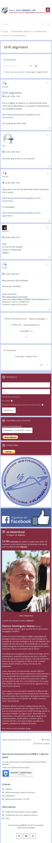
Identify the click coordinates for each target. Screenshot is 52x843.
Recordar (7, 400)
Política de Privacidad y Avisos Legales (21, 812)
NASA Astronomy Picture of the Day (20, 792)
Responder (11, 60)
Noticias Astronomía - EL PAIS (17, 799)
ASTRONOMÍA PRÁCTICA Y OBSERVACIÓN (28, 31)
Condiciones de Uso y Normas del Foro (21, 815)
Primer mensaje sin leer (14, 72)
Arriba (47, 740)
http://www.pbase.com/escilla (14, 296)
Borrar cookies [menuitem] (43, 743)
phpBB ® (22, 825)
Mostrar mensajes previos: (26, 319)
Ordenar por (25, 325)
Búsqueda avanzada (35, 66)
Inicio (6, 31)
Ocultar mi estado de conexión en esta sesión (22, 404)
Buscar (30, 66)
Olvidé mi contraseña (11, 397)
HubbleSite (10, 796)
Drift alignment (16, 47)
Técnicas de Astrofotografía (13, 35)
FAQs (7, 818)
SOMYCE (8, 789)
